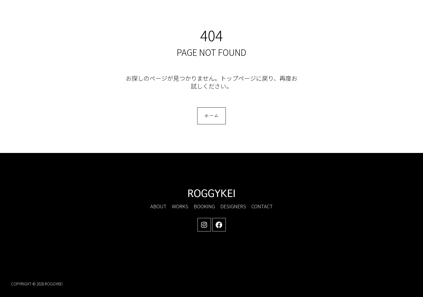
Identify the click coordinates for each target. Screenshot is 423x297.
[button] (365, 16)
